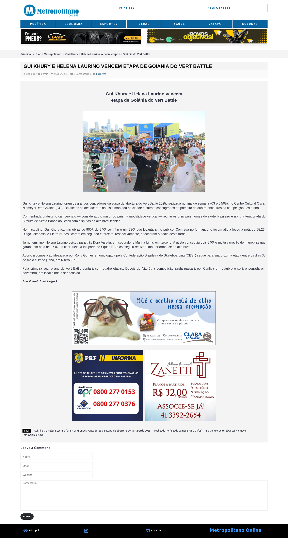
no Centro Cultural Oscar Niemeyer (226, 430)
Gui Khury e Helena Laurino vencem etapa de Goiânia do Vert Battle (107, 54)
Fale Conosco (156, 531)
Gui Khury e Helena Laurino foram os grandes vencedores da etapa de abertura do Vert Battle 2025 (92, 430)
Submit (27, 516)
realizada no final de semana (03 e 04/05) (178, 430)
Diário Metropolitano (48, 54)
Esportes (101, 74)
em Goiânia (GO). (34, 434)
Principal (26, 54)
